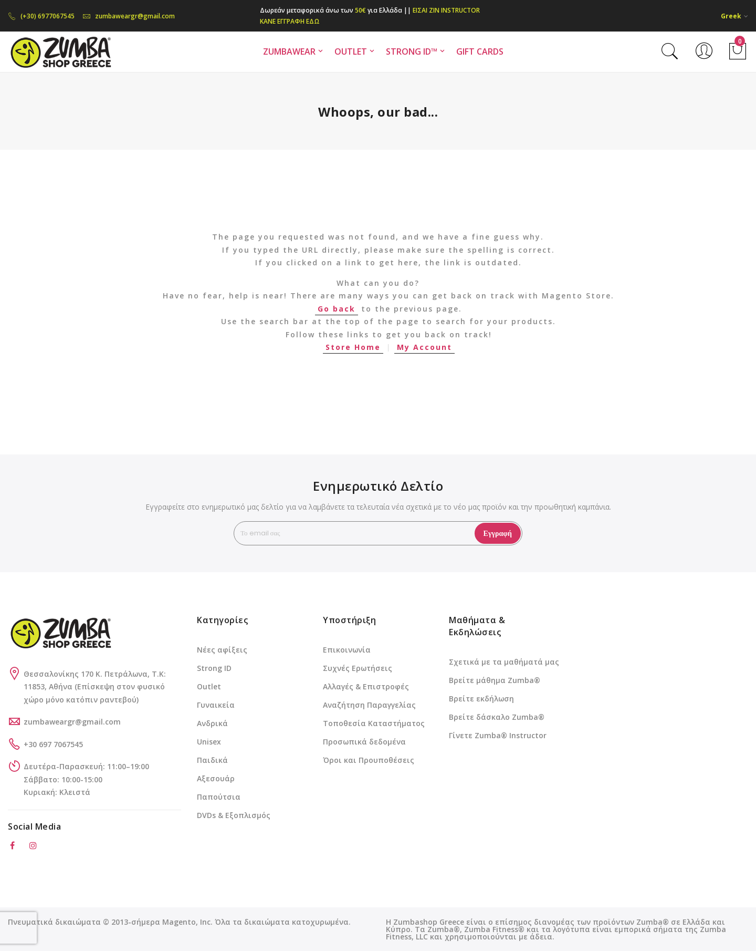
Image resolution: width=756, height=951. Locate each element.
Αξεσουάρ (216, 778)
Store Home (353, 347)
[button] (734, 16)
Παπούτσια (218, 797)
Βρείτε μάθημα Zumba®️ (494, 680)
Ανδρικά (212, 723)
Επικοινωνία (347, 650)
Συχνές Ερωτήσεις (357, 668)
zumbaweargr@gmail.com (128, 16)
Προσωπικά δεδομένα (364, 742)
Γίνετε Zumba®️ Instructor (498, 735)
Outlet (209, 686)
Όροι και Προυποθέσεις (368, 760)
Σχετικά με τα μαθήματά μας (504, 662)
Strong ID (214, 668)
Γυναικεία (216, 705)
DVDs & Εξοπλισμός (233, 815)
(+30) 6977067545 (41, 16)
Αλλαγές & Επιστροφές (366, 686)
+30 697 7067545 (53, 744)
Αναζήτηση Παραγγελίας (369, 705)
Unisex (209, 742)
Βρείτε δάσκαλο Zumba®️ (496, 717)
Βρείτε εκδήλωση (481, 699)
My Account (424, 347)
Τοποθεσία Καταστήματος (374, 723)
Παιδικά (212, 760)
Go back (336, 309)
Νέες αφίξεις (222, 650)
